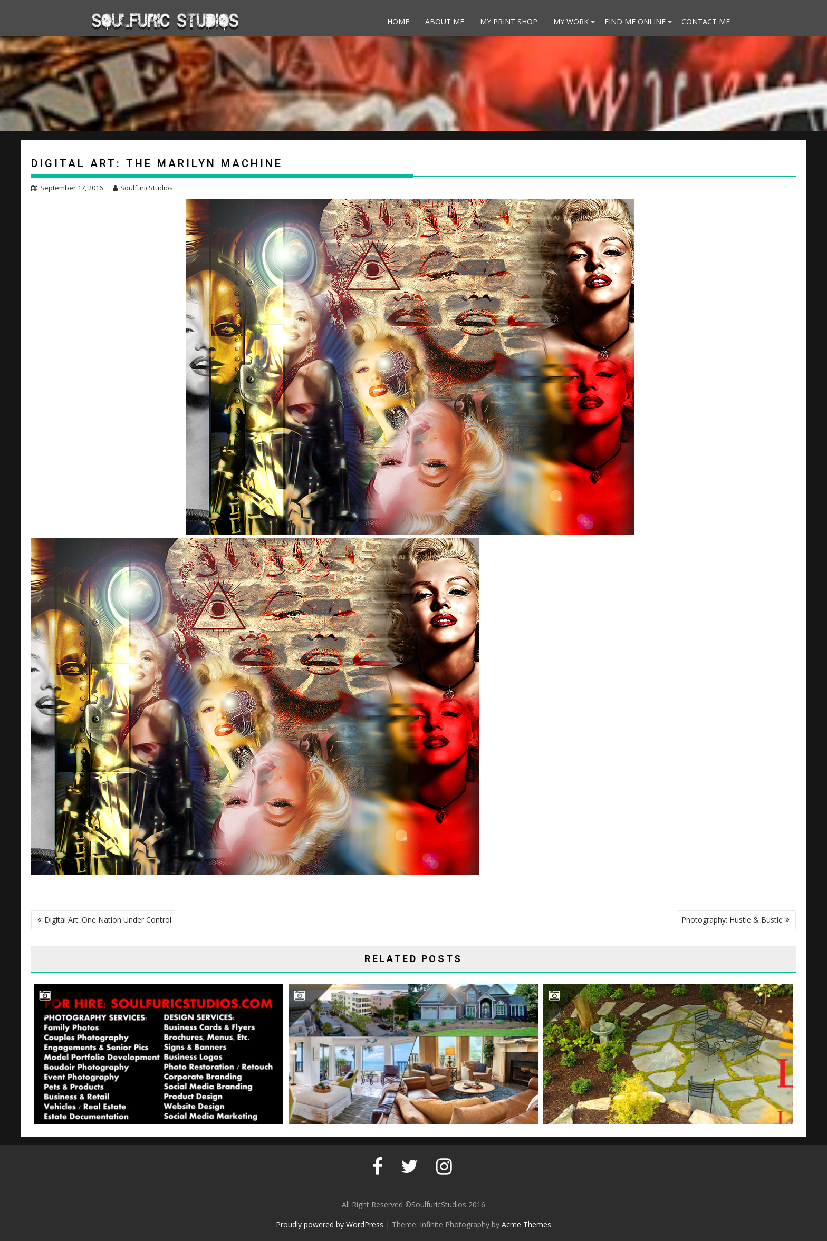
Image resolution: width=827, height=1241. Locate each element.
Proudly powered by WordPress (329, 1224)
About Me (444, 21)
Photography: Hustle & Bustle (732, 920)
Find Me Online (635, 21)
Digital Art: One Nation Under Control (107, 920)
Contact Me (705, 21)
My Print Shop (508, 21)
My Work (571, 21)
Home (398, 21)
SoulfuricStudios (143, 187)
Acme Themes (526, 1224)
